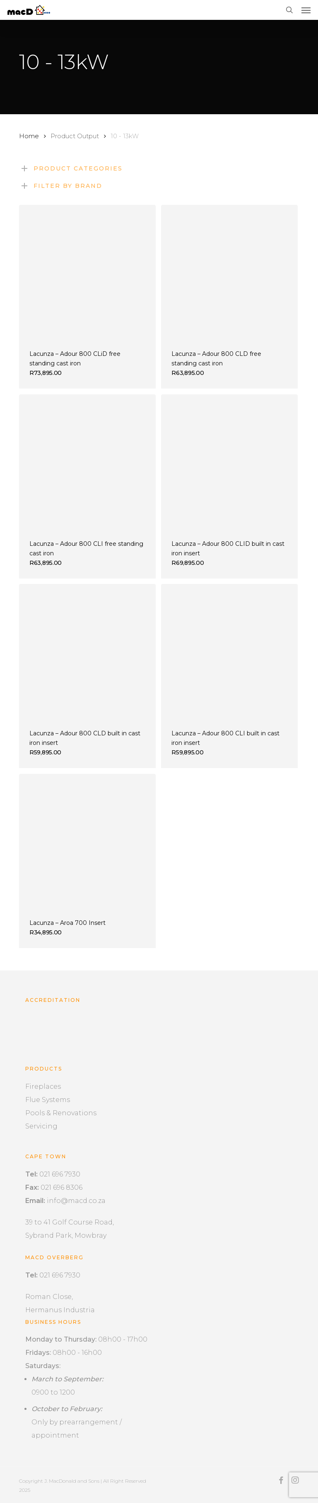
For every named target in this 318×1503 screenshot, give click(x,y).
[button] (306, 10)
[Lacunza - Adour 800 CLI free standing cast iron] (87, 462)
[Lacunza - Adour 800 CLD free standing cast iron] (229, 273)
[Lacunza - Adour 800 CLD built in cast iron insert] (87, 652)
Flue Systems (47, 1100)
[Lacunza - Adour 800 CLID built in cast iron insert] (229, 462)
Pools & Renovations (60, 1113)
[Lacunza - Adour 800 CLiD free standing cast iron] (87, 273)
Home (29, 136)
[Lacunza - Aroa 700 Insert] (87, 842)
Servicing (41, 1126)
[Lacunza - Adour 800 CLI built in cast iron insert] (229, 652)
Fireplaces (43, 1086)
